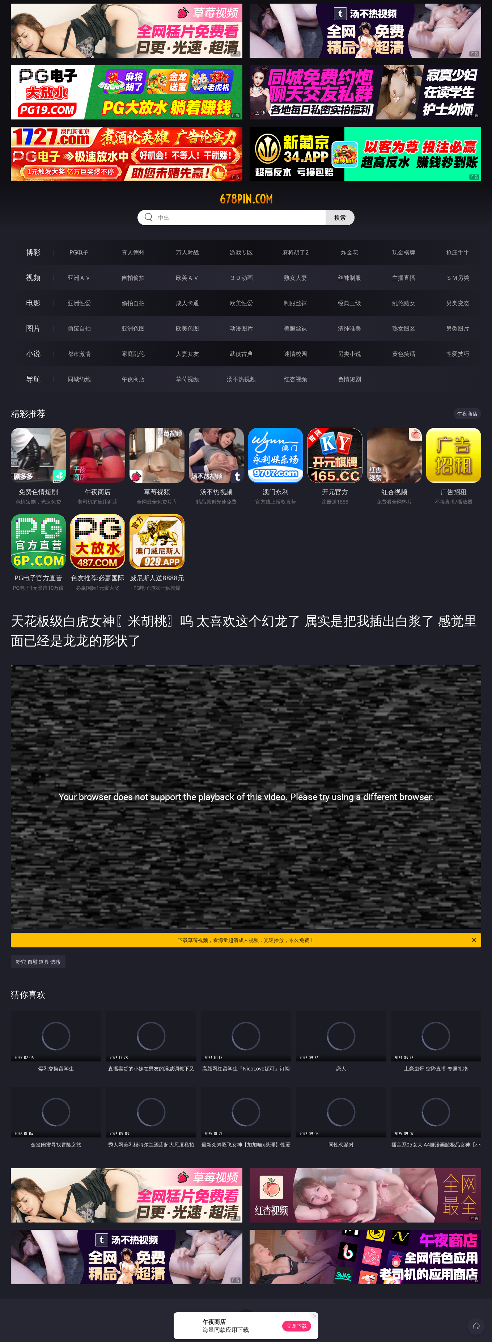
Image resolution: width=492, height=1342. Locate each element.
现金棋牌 (403, 252)
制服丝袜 (295, 303)
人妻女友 (187, 354)
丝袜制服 (349, 278)
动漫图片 (241, 328)
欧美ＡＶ (187, 278)
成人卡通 (187, 303)
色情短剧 (349, 379)
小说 (33, 353)
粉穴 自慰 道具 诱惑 (38, 961)
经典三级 (349, 303)
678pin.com (246, 199)
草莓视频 (187, 379)
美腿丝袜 (295, 328)
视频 (33, 277)
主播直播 (403, 278)
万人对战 (187, 252)
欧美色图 (187, 328)
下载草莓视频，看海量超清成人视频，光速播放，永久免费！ (328, 940)
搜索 (340, 218)
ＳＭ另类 (457, 278)
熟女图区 (403, 328)
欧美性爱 (241, 303)
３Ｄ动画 (241, 278)
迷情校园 (295, 354)
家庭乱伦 (133, 354)
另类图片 (457, 328)
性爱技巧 (457, 354)
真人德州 (133, 252)
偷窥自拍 (79, 328)
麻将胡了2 (295, 252)
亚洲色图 (133, 328)
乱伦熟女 (403, 303)
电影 (33, 303)
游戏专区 (241, 252)
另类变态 (457, 303)
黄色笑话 (403, 354)
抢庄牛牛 (457, 252)
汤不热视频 (241, 379)
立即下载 (297, 1325)
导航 (33, 379)
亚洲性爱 (79, 303)
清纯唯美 (349, 328)
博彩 (33, 252)
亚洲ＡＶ (79, 278)
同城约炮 (79, 379)
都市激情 (79, 354)
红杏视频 (295, 379)
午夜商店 (133, 379)
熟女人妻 (295, 278)
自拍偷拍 (133, 278)
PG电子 (79, 252)
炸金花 (349, 252)
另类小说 (349, 354)
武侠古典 (241, 354)
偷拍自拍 (133, 303)
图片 (33, 328)
